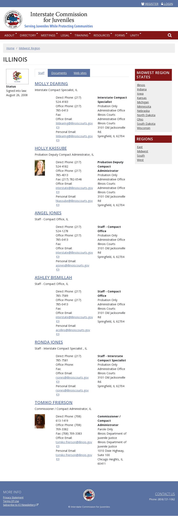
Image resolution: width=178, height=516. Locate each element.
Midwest (142, 151)
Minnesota (144, 106)
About (9, 35)
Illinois (141, 85)
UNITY (134, 35)
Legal (65, 35)
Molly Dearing (51, 83)
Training (81, 35)
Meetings (48, 35)
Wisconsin (143, 128)
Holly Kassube (51, 148)
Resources (101, 35)
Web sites (80, 73)
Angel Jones (48, 213)
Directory (28, 35)
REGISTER (149, 4)
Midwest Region (29, 48)
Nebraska (143, 111)
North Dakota (146, 115)
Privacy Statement (13, 497)
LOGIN (167, 4)
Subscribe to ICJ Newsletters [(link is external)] (21, 505)
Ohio (140, 119)
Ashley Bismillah (53, 277)
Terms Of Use (11, 501)
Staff (41, 73)
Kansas (142, 98)
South (141, 155)
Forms (120, 35)
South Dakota (146, 124)
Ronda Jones (49, 342)
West (140, 160)
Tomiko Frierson (53, 402)
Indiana (142, 89)
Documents (59, 73)
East (140, 147)
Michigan (143, 102)
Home (10, 48)
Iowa (140, 94)
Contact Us (165, 494)
